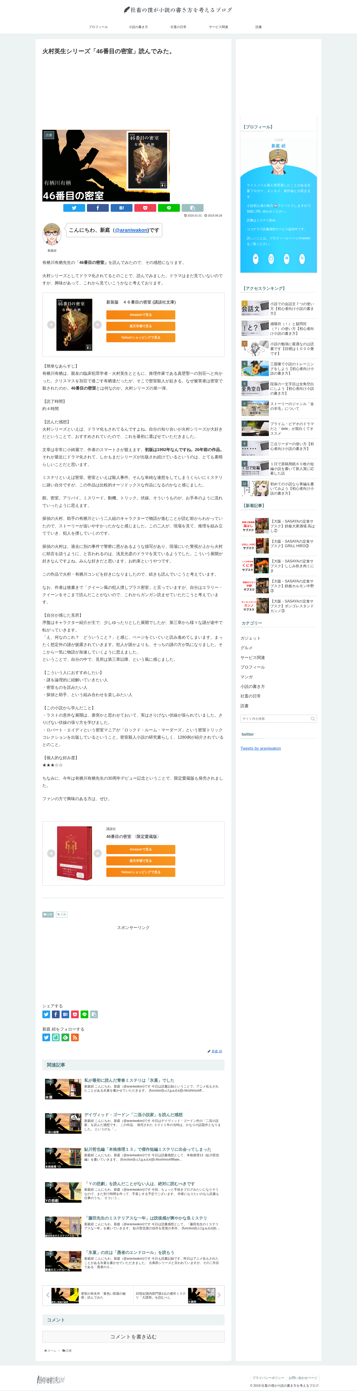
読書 (48, 914)
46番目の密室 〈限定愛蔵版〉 (133, 836)
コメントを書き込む (133, 1337)
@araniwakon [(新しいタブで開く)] (131, 230)
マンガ (246, 677)
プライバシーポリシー (268, 1379)
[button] (313, 719)
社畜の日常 (250, 696)
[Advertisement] (133, 91)
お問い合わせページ (302, 1379)
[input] (278, 718)
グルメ (246, 648)
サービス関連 (252, 657)
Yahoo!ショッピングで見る (138, 337)
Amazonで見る (138, 314)
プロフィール (252, 667)
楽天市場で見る (138, 326)
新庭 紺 (278, 146)
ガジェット (250, 638)
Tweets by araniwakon (260, 748)
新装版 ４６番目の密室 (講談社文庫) (141, 302)
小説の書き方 (252, 686)
